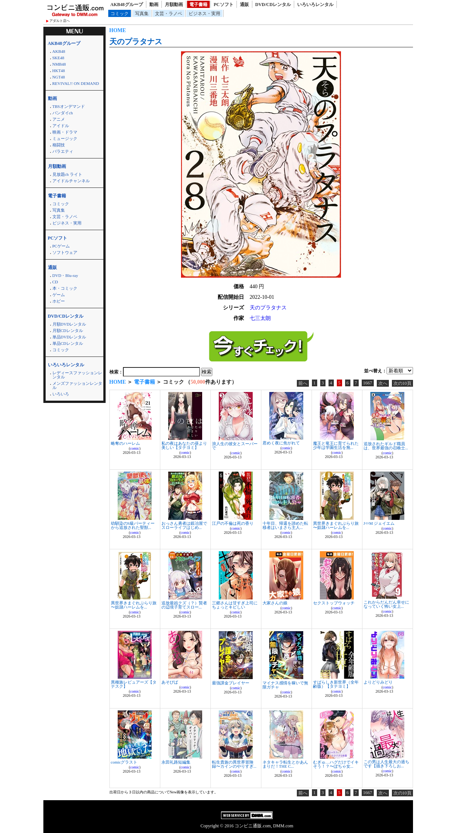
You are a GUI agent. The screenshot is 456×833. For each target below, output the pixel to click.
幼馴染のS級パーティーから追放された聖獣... (133, 525)
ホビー (58, 301)
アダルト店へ (59, 21)
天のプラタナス (135, 41)
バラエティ (62, 151)
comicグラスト (124, 762)
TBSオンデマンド (68, 106)
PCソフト (223, 4)
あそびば (169, 682)
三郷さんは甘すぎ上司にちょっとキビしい (235, 605)
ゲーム (58, 294)
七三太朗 (260, 318)
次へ (382, 383)
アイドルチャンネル (71, 180)
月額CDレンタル (67, 330)
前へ (302, 383)
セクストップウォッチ (334, 603)
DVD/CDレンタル (273, 4)
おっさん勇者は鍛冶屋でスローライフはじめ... (184, 525)
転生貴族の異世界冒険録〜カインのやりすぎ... (234, 764)
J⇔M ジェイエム (379, 523)
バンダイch (62, 113)
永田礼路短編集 (175, 762)
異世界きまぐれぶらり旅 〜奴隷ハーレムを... (336, 525)
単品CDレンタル (67, 343)
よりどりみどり (378, 682)
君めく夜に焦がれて (281, 443)
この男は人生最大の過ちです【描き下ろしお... (386, 763)
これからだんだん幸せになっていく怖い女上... (386, 604)
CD (55, 282)
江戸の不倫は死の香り (232, 523)
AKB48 (58, 51)
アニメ (58, 119)
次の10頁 (402, 383)
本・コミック (64, 288)
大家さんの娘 (275, 603)
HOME (117, 30)
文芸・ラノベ (168, 13)
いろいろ (60, 394)
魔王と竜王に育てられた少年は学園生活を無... (336, 445)
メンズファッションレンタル (77, 385)
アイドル (60, 125)
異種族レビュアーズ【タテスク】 (134, 684)
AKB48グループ (127, 4)
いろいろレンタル (315, 4)
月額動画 (174, 4)
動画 (153, 4)
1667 (367, 383)
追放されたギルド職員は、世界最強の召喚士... (386, 445)
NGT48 (58, 77)
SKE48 (58, 57)
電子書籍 (198, 4)
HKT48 (58, 70)
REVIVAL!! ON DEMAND (75, 83)
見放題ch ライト (67, 174)
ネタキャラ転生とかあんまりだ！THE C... (285, 764)
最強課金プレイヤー (230, 683)
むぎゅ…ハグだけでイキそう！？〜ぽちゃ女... (336, 764)
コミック (120, 13)
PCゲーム (61, 246)
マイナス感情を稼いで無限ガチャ (285, 685)
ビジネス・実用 (204, 13)
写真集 (142, 13)
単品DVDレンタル (69, 337)
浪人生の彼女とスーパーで (235, 445)
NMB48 (59, 64)
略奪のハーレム (125, 443)
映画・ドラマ (64, 132)
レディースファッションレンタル (77, 374)
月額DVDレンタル (69, 324)
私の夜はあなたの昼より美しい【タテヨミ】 (184, 445)
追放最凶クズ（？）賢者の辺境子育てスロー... (184, 605)
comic (134, 448)
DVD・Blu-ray (65, 275)
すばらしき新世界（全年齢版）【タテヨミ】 (336, 684)
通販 (244, 4)
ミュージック (64, 138)
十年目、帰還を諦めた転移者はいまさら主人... (285, 525)
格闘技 (58, 145)
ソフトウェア (64, 252)
